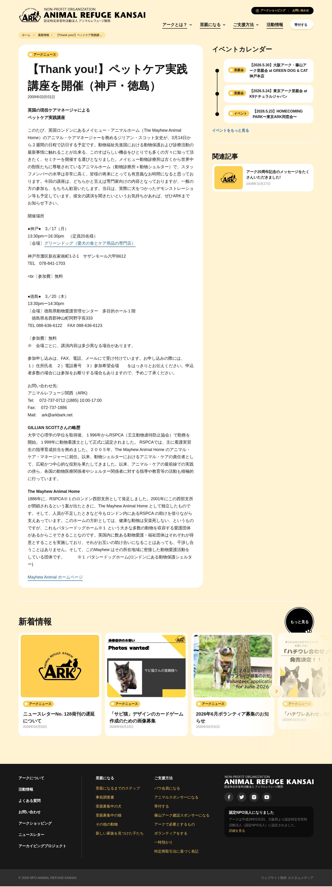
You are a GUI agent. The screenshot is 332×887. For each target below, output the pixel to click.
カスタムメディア (301, 878)
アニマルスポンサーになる (176, 798)
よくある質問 (29, 801)
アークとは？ (160, 24)
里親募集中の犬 (109, 807)
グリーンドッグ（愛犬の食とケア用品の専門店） (90, 244)
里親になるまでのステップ (118, 789)
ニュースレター (31, 835)
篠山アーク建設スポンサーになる (182, 816)
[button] (276, 691)
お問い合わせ (29, 812)
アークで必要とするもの (174, 825)
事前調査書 (105, 798)
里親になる (196, 24)
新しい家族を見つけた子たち (120, 834)
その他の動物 (107, 825)
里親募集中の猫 (109, 816)
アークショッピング (35, 824)
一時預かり (163, 843)
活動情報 (261, 24)
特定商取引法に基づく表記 (176, 852)
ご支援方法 (229, 24)
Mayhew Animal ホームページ (55, 577)
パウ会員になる (167, 789)
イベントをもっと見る (230, 131)
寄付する (161, 807)
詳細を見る (237, 831)
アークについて (31, 778)
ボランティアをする (170, 834)
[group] (59, 685)
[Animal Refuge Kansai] (81, 15)
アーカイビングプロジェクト (42, 846)
